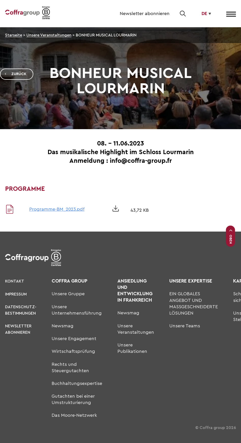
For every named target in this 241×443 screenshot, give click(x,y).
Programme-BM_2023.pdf (56, 209)
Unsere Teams (184, 326)
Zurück (15, 74)
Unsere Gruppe (68, 293)
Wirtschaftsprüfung (73, 351)
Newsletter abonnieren (145, 13)
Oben (230, 236)
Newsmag (62, 326)
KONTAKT (14, 281)
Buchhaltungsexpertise (77, 383)
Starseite (13, 35)
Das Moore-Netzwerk (74, 415)
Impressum (16, 294)
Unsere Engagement (74, 338)
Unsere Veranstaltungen (48, 35)
